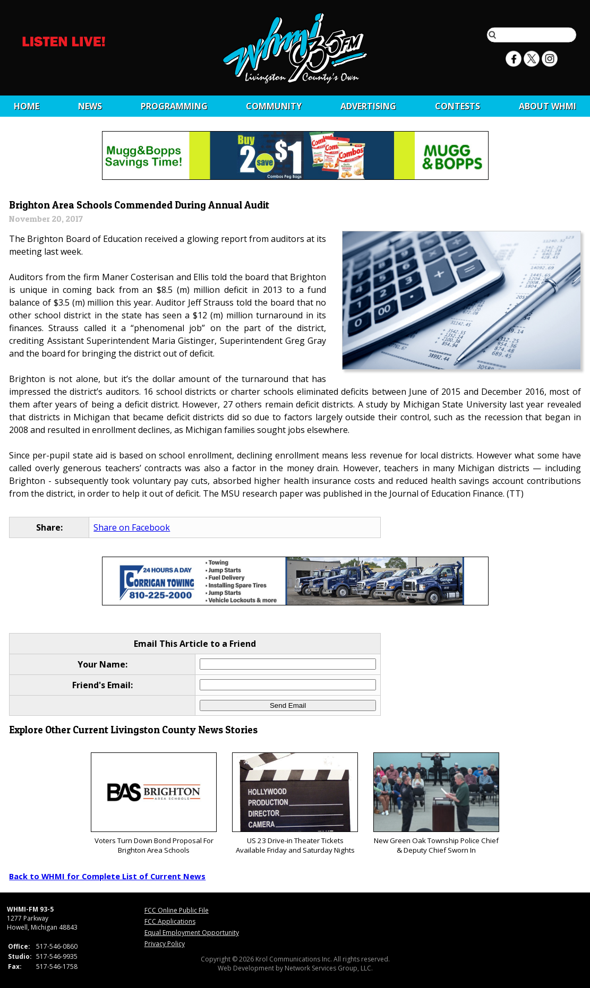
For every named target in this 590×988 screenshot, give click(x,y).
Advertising (368, 106)
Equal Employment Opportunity (191, 932)
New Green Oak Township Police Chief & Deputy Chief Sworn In (436, 803)
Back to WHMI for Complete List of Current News (107, 876)
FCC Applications (169, 921)
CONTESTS (457, 106)
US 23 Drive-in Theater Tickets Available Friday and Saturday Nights (295, 803)
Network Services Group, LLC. (329, 968)
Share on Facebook (131, 527)
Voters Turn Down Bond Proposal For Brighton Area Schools (154, 803)
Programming (174, 106)
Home (26, 106)
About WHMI (547, 106)
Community (274, 106)
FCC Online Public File (176, 910)
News (90, 106)
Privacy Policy (164, 943)
